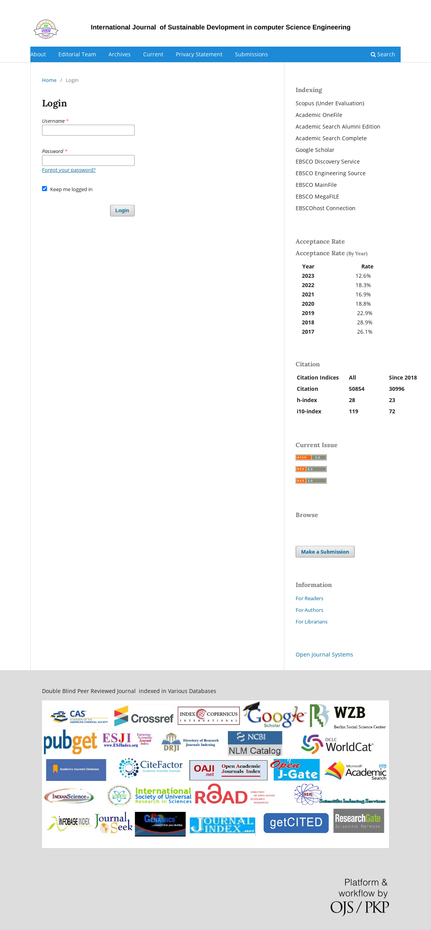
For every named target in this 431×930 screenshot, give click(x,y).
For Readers (309, 598)
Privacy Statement (199, 54)
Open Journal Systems (324, 654)
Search (383, 54)
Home (49, 80)
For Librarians (312, 621)
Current (153, 54)
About (38, 54)
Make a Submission (325, 551)
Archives (120, 54)
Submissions (251, 54)
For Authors (309, 609)
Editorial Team (77, 54)
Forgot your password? (69, 169)
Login (394, 5)
